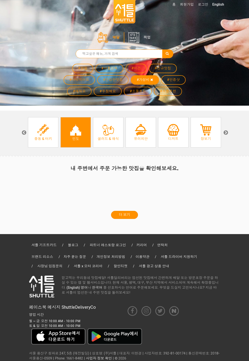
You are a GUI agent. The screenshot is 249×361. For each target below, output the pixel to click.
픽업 (147, 37)
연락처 (162, 245)
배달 (116, 37)
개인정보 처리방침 (111, 257)
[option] (43, 132)
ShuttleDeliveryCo (79, 307)
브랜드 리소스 (42, 257)
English (218, 4)
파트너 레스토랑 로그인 (108, 245)
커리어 (141, 245)
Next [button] (225, 132)
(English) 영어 (77, 288)
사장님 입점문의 (49, 266)
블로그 (73, 245)
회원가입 (187, 4)
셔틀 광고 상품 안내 (154, 266)
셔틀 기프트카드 (44, 245)
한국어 (97, 288)
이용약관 (142, 257)
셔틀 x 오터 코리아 (88, 266)
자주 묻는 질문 (75, 257)
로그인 (203, 4)
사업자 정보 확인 (99, 358)
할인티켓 (121, 266)
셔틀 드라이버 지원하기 (179, 257)
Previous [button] (23, 132)
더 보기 (124, 215)
